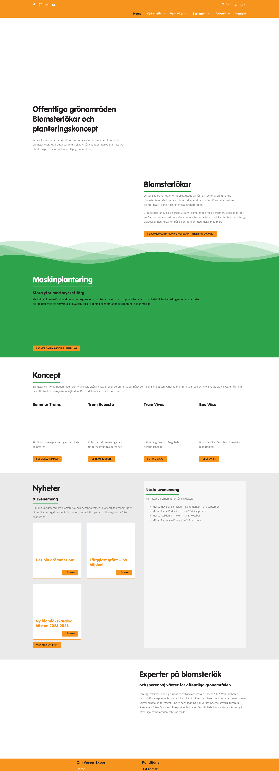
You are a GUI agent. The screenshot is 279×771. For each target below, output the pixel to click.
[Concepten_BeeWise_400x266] (222, 409)
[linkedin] (47, 4)
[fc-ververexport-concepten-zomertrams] (56, 409)
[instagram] (40, 4)
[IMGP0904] (111, 409)
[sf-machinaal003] (176, 310)
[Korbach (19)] (167, 409)
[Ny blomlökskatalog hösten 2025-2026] (57, 586)
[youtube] (53, 4)
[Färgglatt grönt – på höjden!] (111, 525)
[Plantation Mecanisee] (195, 95)
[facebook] (34, 4)
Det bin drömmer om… (57, 559)
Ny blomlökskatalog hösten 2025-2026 (54, 623)
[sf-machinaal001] (59, 310)
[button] (227, 4)
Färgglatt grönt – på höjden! (108, 562)
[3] (84, 175)
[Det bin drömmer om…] (57, 525)
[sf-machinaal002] (117, 310)
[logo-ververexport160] (40, 10)
